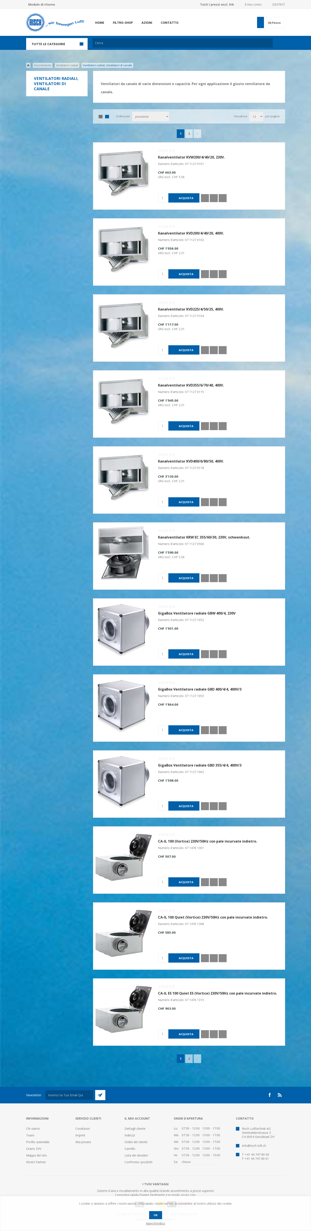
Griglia (101, 116)
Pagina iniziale (28, 65)
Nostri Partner (36, 1162)
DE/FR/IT (278, 4)
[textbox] (183, 43)
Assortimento (42, 65)
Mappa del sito (36, 1155)
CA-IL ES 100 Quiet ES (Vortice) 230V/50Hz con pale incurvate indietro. (217, 993)
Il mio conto (253, 4)
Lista (107, 116)
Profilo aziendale (37, 1142)
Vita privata (83, 1142)
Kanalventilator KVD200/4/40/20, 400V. (191, 233)
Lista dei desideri (136, 1155)
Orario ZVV (33, 1149)
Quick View (205, 198)
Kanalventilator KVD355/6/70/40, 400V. (191, 385)
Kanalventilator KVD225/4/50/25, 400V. (191, 309)
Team (30, 1135)
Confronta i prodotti (138, 1162)
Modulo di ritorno (41, 4)
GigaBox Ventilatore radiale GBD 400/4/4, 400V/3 (200, 689)
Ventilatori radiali (67, 65)
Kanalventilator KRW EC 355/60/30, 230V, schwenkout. (204, 537)
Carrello (130, 1149)
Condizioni (82, 1128)
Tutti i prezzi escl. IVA (217, 4)
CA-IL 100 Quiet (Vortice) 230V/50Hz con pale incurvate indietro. (213, 917)
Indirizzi (130, 1135)
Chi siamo (33, 1128)
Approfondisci (155, 1223)
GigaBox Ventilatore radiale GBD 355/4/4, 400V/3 (200, 765)
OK (156, 1215)
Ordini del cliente (136, 1142)
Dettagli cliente (135, 1128)
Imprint (80, 1135)
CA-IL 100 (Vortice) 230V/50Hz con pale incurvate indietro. (207, 841)
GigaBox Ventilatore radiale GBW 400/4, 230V (196, 613)
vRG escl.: (165, 177)
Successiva (197, 133)
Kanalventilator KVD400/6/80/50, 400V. (191, 461)
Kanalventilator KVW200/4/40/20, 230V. (191, 157)
